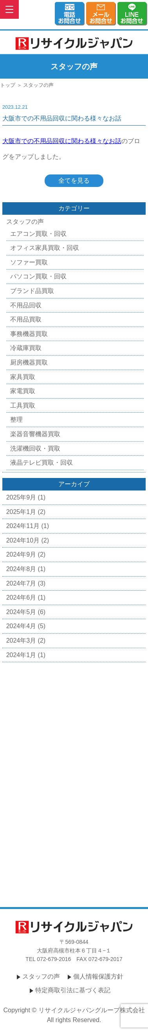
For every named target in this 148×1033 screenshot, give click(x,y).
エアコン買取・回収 (38, 233)
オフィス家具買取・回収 (44, 247)
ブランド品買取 (32, 290)
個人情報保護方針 (98, 976)
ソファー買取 (29, 262)
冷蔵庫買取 (26, 348)
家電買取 (22, 391)
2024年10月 (23, 540)
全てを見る (74, 180)
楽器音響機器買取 (35, 434)
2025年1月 (21, 511)
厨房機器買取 (29, 362)
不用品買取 (26, 319)
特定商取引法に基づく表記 (72, 990)
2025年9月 (21, 497)
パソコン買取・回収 (38, 276)
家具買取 (22, 377)
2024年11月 (23, 526)
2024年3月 (21, 640)
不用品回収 (26, 305)
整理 (16, 419)
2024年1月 (21, 655)
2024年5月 (21, 612)
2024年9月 (21, 554)
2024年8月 (21, 569)
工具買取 (22, 405)
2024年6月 (21, 597)
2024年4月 (21, 626)
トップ (7, 85)
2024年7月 (21, 583)
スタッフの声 (25, 221)
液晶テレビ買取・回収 (41, 462)
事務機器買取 (29, 334)
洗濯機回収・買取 (35, 448)
